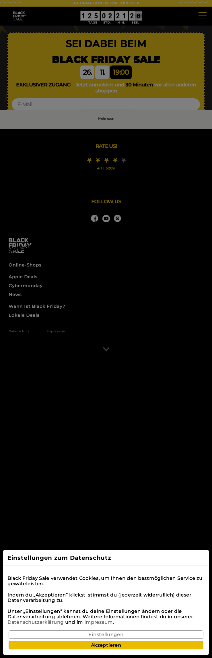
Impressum (98, 622)
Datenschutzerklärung (35, 622)
